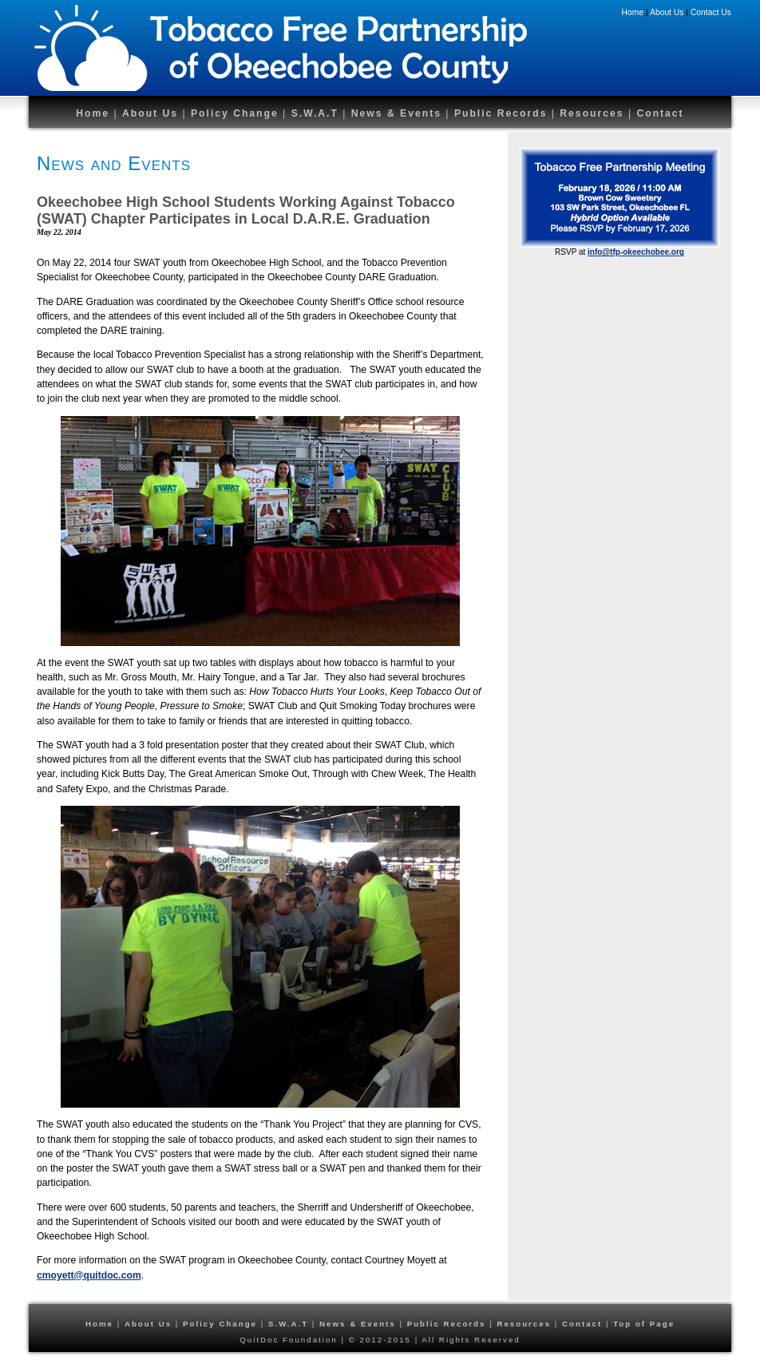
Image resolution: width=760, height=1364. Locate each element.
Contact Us (711, 12)
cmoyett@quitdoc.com (89, 1275)
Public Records (503, 113)
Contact (659, 113)
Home (633, 12)
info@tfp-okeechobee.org (636, 252)
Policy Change (235, 113)
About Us (666, 12)
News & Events (396, 113)
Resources (594, 113)
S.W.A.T (314, 113)
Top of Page (644, 1323)
